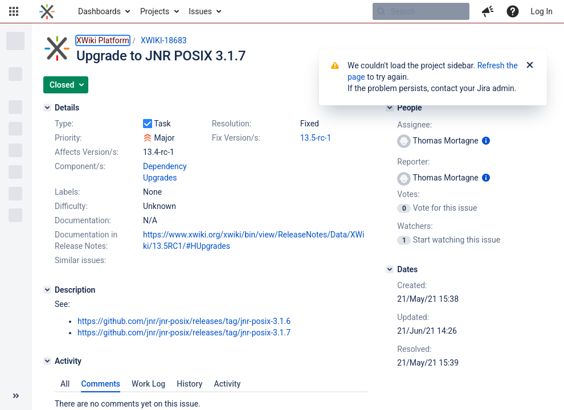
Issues (200, 11)
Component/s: (80, 166)
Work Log (148, 383)
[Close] (530, 65)
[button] (14, 11)
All (65, 383)
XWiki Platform (102, 40)
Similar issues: (80, 260)
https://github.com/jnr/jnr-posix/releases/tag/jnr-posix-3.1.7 (184, 332)
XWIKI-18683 (164, 40)
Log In (542, 11)
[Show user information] (486, 140)
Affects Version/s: (86, 152)
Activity (227, 383)
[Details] (47, 108)
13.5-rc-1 (316, 137)
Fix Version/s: (236, 137)
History (189, 383)
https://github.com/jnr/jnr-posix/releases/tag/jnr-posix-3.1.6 (184, 321)
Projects (154, 11)
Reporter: (413, 161)
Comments (100, 383)
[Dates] (390, 269)
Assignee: (414, 124)
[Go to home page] (47, 11)
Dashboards (99, 11)
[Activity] (47, 361)
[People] (390, 108)
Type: (64, 123)
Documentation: (83, 220)
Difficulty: (71, 206)
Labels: (67, 191)
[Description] (47, 290)
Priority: (68, 137)
